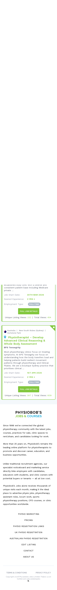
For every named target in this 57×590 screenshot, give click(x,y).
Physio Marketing (28, 514)
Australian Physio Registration (28, 538)
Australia (11, 330)
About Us (28, 557)
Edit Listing (28, 544)
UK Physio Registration (28, 532)
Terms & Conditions (16, 573)
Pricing (28, 520)
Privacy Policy (43, 573)
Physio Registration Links (28, 526)
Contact (29, 550)
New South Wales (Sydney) (31, 330)
